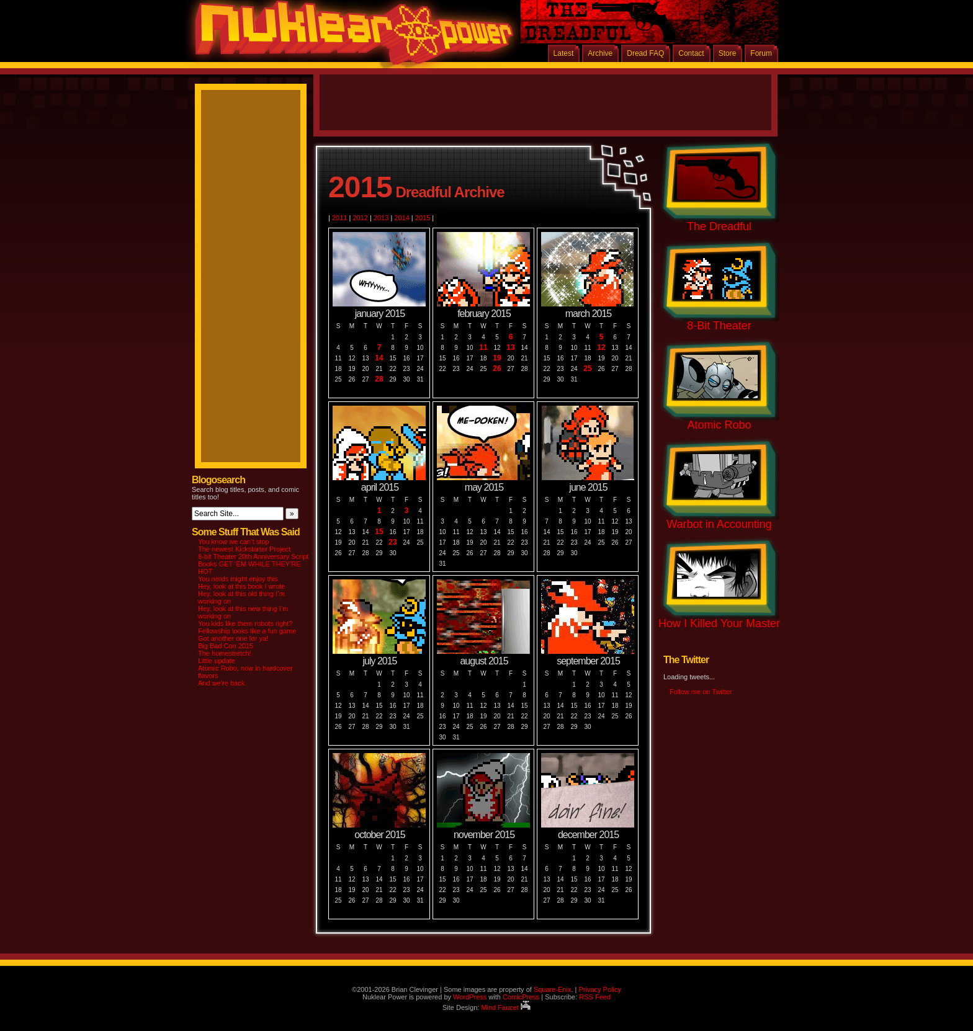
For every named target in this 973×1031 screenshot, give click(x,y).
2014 (401, 217)
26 (497, 369)
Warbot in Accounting (718, 524)
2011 (339, 217)
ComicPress (521, 997)
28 (379, 379)
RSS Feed (595, 997)
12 (601, 348)
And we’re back (221, 683)
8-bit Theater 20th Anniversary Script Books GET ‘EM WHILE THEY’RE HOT (253, 564)
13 (510, 348)
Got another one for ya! (233, 638)
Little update (216, 660)
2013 (381, 217)
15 (379, 532)
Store (728, 53)
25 (587, 369)
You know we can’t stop (233, 541)
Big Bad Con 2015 (225, 645)
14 (379, 358)
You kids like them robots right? (245, 623)
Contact (691, 53)
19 (497, 358)
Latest (564, 53)
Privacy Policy (599, 989)
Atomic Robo (719, 425)
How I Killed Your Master (719, 623)
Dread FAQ (645, 53)
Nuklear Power (350, 37)
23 (392, 542)
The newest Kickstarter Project (244, 549)
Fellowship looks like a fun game (247, 631)
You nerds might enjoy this (238, 578)
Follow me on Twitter (701, 691)
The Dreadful (719, 226)
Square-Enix (553, 989)
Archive (600, 53)
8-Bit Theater (719, 325)
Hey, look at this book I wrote (241, 586)
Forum (761, 53)
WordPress (469, 997)
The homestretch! (224, 653)
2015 (422, 217)
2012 (359, 217)
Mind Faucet (506, 1007)
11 (483, 348)
